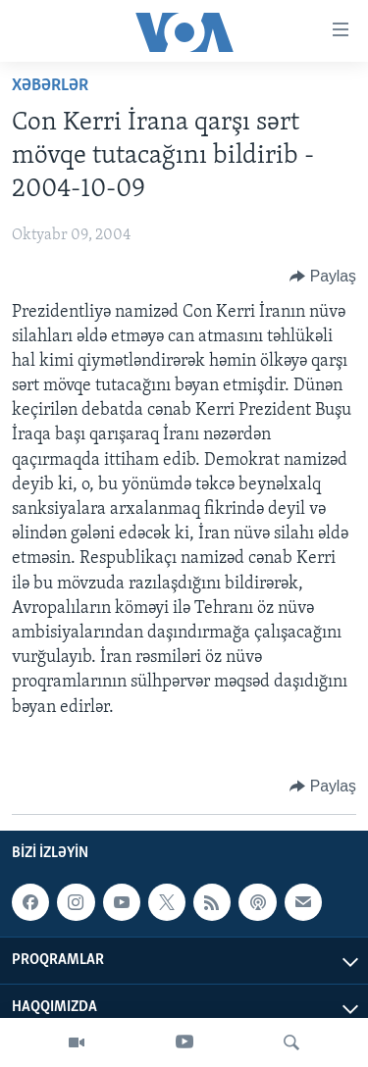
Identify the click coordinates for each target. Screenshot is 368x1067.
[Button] (322, 276)
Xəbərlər (50, 85)
